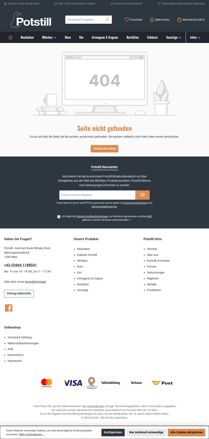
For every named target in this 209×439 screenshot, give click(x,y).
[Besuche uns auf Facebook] (8, 308)
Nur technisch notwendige (146, 432)
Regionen (153, 278)
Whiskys (82, 260)
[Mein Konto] (159, 20)
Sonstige (82, 290)
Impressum (15, 361)
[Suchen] (107, 20)
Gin (79, 272)
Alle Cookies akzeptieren (186, 432)
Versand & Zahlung (20, 337)
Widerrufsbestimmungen (23, 343)
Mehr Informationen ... (31, 434)
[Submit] (142, 195)
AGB (149, 216)
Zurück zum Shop (104, 148)
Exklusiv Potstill (87, 255)
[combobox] (84, 20)
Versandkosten (95, 406)
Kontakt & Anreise (158, 260)
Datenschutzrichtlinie (135, 202)
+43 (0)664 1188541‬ (20, 265)
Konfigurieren (113, 432)
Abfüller (152, 284)
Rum (80, 266)
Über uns (152, 255)
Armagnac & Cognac (90, 278)
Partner (152, 266)
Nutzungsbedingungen (104, 206)
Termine (152, 249)
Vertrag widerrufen (19, 293)
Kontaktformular (35, 282)
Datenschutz (16, 355)
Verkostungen (156, 272)
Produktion (154, 290)
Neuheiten (83, 249)
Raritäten (83, 284)
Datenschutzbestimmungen (92, 216)
